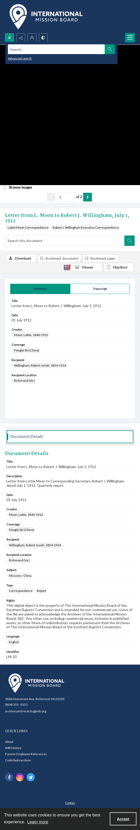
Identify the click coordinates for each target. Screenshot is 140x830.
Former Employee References (26, 754)
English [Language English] (14, 642)
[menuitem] (70, 802)
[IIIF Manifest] (118, 267)
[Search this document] (64, 241)
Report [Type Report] (41, 591)
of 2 (79, 197)
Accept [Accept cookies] (123, 819)
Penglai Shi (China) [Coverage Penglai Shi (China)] (26, 350)
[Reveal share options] (21, 38)
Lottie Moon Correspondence (28, 227)
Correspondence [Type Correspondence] (21, 591)
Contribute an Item (18, 760)
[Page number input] (66, 197)
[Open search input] (9, 38)
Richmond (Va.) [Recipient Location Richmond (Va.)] (24, 380)
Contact (70, 803)
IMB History (13, 748)
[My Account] (32, 38)
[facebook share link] (9, 777)
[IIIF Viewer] (87, 267)
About (9, 742)
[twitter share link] (31, 777)
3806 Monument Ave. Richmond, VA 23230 (34, 699)
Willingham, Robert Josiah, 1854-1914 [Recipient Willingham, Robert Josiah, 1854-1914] (40, 365)
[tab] (40, 289)
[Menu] (130, 37)
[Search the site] (56, 49)
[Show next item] (87, 197)
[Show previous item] (51, 197)
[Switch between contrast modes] (43, 38)
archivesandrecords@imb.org (25, 711)
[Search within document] (129, 241)
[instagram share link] (20, 777)
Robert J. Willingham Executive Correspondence (86, 227)
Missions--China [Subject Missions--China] (20, 576)
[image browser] (19, 187)
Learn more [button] (37, 822)
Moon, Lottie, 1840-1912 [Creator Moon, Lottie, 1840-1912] (31, 335)
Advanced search (20, 58)
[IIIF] (67, 267)
